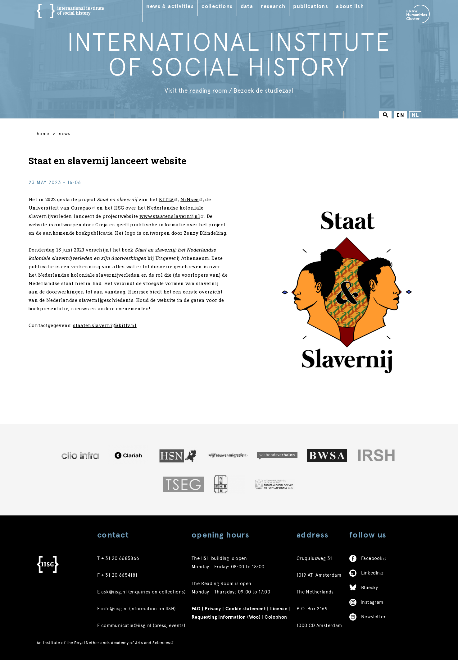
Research (277, 6)
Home (43, 135)
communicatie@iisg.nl (126, 626)
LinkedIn (372, 574)
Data (251, 6)
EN (400, 115)
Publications (315, 6)
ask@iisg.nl (114, 593)
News (66, 135)
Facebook (374, 559)
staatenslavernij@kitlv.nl (113, 339)
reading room (208, 90)
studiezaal (279, 90)
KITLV (176, 204)
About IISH (354, 6)
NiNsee (199, 204)
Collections (221, 6)
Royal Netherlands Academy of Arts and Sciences (124, 643)
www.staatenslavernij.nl (179, 221)
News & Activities (174, 6)
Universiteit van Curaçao (70, 213)
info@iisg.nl (114, 609)
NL (415, 115)
